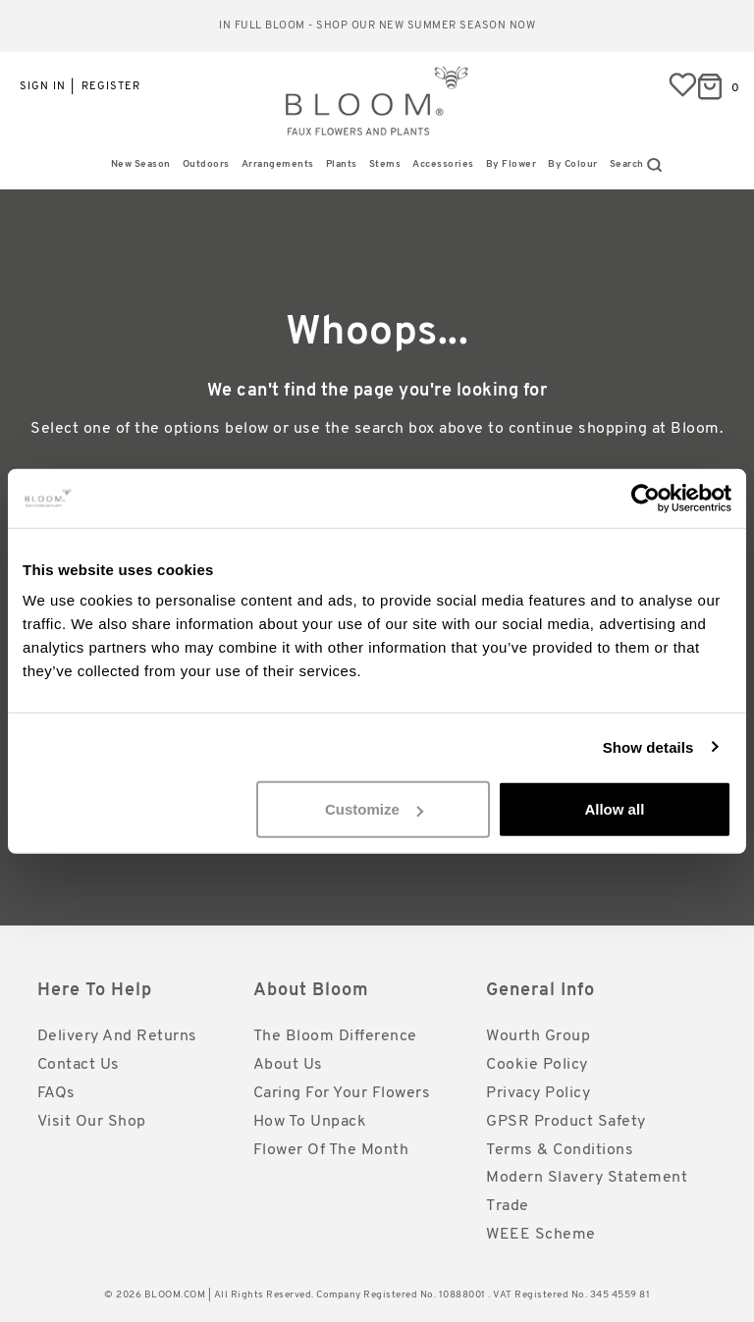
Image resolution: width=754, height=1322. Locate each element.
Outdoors (206, 164)
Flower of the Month (331, 1150)
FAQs (56, 1093)
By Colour (573, 164)
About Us (288, 1065)
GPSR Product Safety (566, 1122)
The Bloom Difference (335, 1036)
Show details (648, 746)
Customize (374, 809)
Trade (507, 1206)
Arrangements (278, 164)
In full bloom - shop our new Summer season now (377, 26)
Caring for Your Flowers (342, 1093)
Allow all (614, 809)
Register (110, 86)
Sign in (43, 86)
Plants (341, 164)
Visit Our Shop (91, 1122)
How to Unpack (310, 1122)
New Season (141, 164)
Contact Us (78, 1065)
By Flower (511, 164)
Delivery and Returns (117, 1036)
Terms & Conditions (559, 1150)
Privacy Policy (538, 1093)
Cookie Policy (537, 1065)
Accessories (443, 164)
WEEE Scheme (541, 1235)
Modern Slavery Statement (586, 1178)
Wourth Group (538, 1036)
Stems (385, 164)
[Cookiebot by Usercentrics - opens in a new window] (645, 497)
